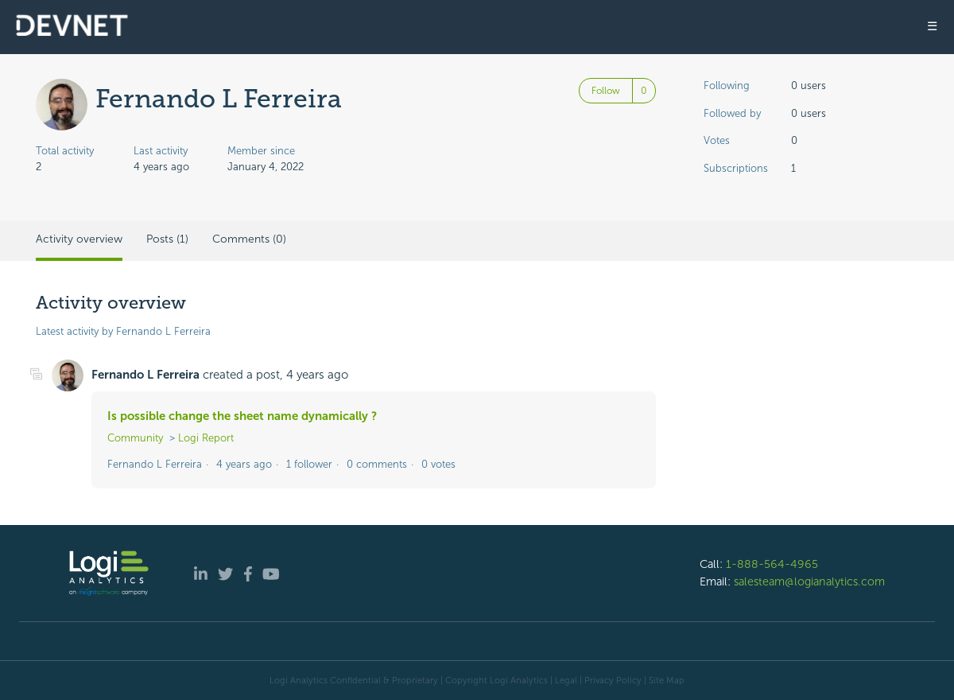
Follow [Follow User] (605, 90)
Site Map (666, 680)
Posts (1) (167, 239)
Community (135, 438)
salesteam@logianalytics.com (809, 581)
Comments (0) (249, 239)
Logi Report (206, 438)
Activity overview (79, 239)
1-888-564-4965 (772, 564)
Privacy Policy (613, 680)
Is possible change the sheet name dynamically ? (242, 416)
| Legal (563, 680)
